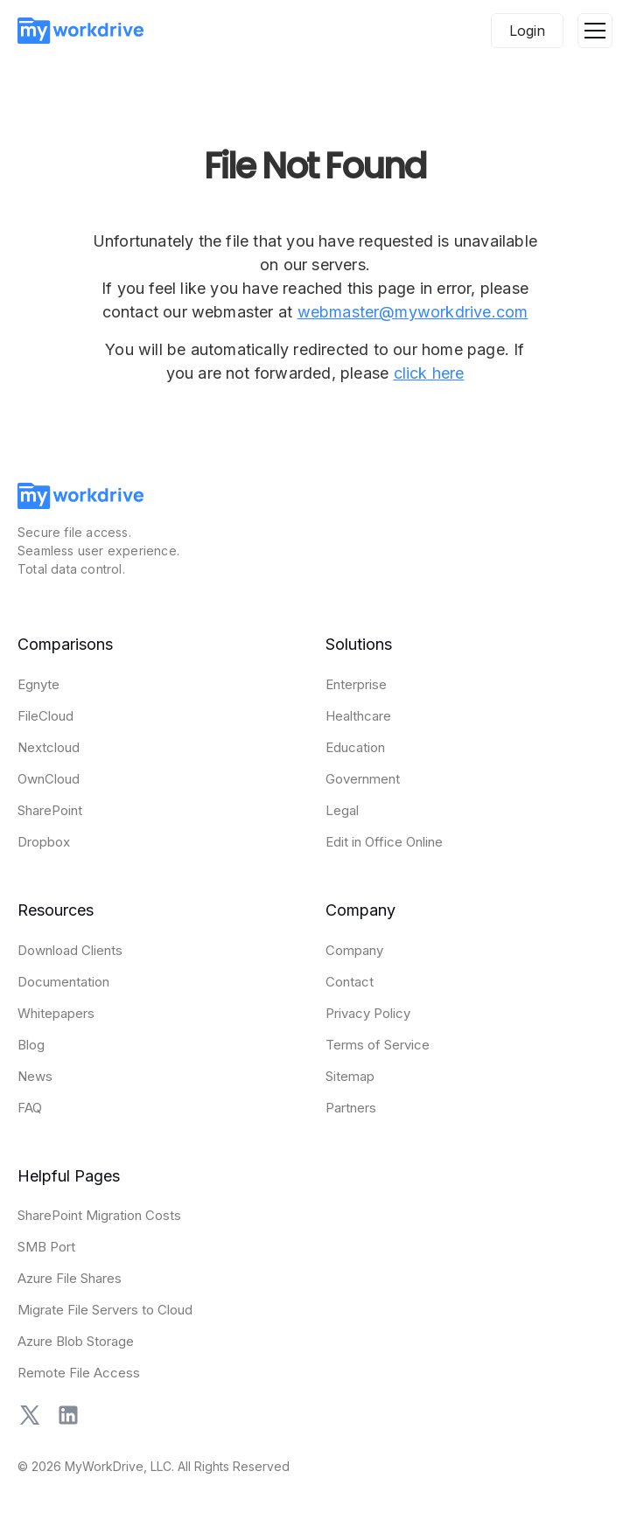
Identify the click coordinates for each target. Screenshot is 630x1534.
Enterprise (356, 684)
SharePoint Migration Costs (99, 1215)
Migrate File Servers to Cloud (105, 1309)
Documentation (63, 981)
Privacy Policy (368, 1013)
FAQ (30, 1107)
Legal (342, 810)
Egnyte (39, 684)
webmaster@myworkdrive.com (413, 312)
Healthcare (358, 716)
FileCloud (46, 716)
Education (355, 747)
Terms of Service (378, 1044)
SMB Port (46, 1246)
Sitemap (350, 1076)
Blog (31, 1044)
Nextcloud (49, 747)
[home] (81, 30)
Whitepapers (56, 1013)
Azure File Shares (70, 1278)
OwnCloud (49, 778)
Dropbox (44, 841)
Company (354, 950)
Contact (350, 981)
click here (429, 373)
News (35, 1076)
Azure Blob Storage (76, 1341)
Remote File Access (79, 1372)
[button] (595, 30)
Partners (351, 1107)
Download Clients (70, 950)
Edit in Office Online (384, 841)
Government (363, 778)
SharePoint (50, 810)
